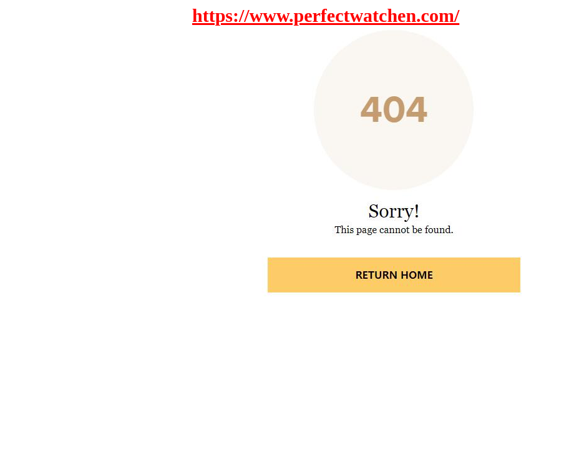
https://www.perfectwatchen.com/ (325, 15)
